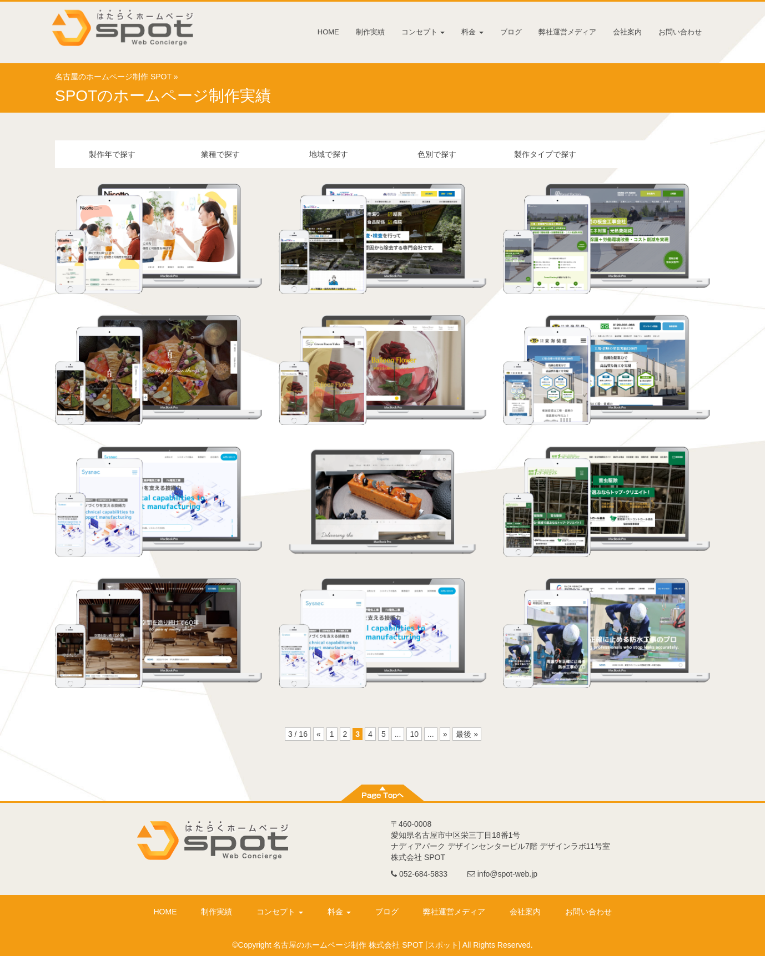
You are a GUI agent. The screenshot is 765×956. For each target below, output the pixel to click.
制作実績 (370, 32)
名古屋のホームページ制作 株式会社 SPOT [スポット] (366, 944)
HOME (328, 32)
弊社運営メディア (567, 32)
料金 (472, 32)
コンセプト (423, 32)
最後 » (467, 734)
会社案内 (627, 32)
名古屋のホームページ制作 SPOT (113, 76)
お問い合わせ (680, 32)
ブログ (511, 32)
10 (414, 734)
